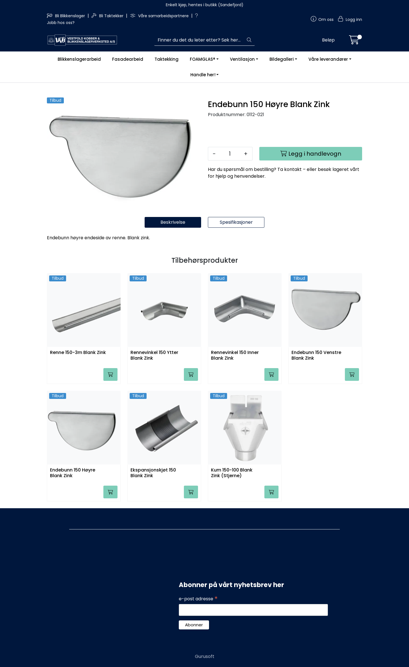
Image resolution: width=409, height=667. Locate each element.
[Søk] (199, 40)
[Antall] (230, 153)
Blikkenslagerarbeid (79, 59)
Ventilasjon (242, 59)
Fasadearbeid (127, 59)
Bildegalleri (281, 59)
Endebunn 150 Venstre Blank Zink (316, 355)
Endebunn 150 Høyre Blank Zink (72, 473)
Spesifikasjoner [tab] (236, 222)
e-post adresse (198, 599)
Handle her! (203, 75)
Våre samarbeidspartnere (160, 16)
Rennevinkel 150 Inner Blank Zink (235, 355)
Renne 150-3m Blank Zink (78, 353)
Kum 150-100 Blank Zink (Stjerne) (232, 473)
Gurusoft (204, 656)
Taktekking (167, 59)
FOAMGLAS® (202, 59)
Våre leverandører (328, 59)
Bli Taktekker (108, 16)
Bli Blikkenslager (66, 16)
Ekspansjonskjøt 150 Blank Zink (153, 473)
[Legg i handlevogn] (310, 153)
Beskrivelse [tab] (172, 222)
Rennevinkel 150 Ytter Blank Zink (154, 355)
